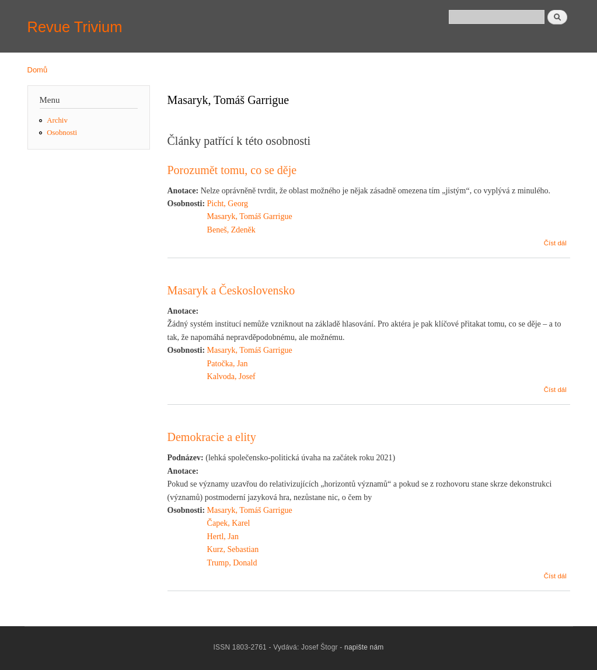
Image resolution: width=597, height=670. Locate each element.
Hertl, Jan (223, 536)
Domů (37, 69)
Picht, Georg (228, 203)
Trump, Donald (232, 562)
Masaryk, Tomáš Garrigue (249, 216)
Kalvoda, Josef (231, 376)
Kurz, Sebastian (233, 549)
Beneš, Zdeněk (231, 229)
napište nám (364, 647)
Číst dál (555, 243)
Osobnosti (62, 133)
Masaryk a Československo (231, 290)
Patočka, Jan (227, 363)
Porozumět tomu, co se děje (232, 170)
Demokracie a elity (211, 437)
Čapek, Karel (228, 523)
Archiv (57, 120)
